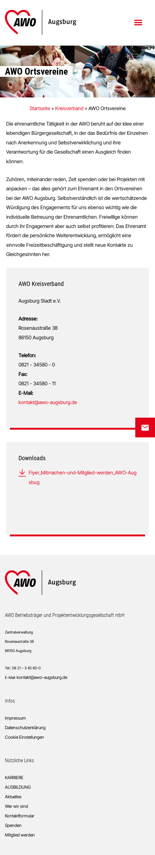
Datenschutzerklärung (25, 727)
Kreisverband (69, 108)
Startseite (40, 108)
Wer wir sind (16, 806)
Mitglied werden (20, 834)
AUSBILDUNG (18, 787)
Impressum (15, 718)
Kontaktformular (20, 815)
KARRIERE (14, 777)
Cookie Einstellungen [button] (24, 737)
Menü (139, 22)
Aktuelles (13, 796)
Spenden (13, 825)
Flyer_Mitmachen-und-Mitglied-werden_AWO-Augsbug (83, 477)
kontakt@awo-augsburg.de (47, 402)
